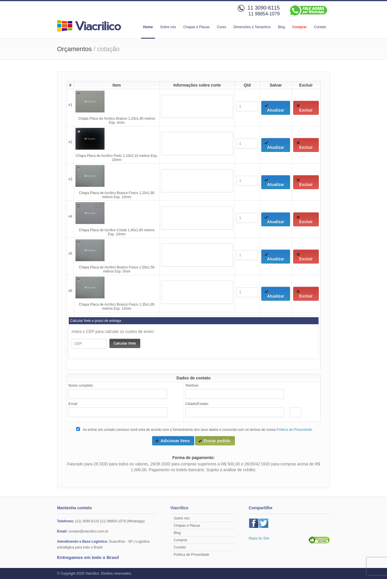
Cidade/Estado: (197, 404)
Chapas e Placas (196, 27)
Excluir (304, 108)
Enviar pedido (214, 440)
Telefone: (192, 385)
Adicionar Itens (172, 440)
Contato (320, 27)
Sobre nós (168, 27)
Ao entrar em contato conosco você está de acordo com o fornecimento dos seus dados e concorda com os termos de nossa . (194, 429)
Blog (281, 27)
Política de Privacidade (294, 430)
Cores (221, 27)
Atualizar (274, 108)
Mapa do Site (259, 538)
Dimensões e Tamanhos (252, 27)
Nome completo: (81, 385)
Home (148, 27)
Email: (73, 404)
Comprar (299, 27)
